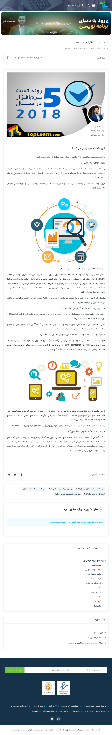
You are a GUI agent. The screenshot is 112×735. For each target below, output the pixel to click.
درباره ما (63, 711)
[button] (88, 5)
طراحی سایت (96, 578)
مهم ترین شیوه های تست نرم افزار (68, 494)
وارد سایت (64, 522)
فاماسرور (35, 711)
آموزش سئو (98, 632)
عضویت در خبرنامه (15, 669)
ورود (78, 5)
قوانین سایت (75, 711)
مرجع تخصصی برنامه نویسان (95, 706)
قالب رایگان (52, 706)
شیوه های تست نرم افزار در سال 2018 (90, 488)
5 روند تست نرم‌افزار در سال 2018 (91, 42)
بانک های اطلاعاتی (93, 583)
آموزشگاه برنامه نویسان (70, 706)
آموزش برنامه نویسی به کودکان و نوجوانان (86, 643)
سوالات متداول (49, 711)
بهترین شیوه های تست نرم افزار (61, 488)
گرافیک (98, 601)
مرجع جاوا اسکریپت (95, 637)
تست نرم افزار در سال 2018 (94, 494)
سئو (99, 587)
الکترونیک (97, 606)
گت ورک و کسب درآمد (19, 706)
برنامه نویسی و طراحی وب (93, 560)
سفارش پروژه (38, 706)
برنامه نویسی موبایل (93, 569)
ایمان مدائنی (95, 135)
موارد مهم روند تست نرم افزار (34, 488)
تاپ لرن (61, 729)
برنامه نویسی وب (94, 574)
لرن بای (88, 711)
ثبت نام (71, 5)
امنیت (99, 596)
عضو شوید (76, 522)
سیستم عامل (96, 592)
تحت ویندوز (96, 565)
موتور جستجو (101, 711)
